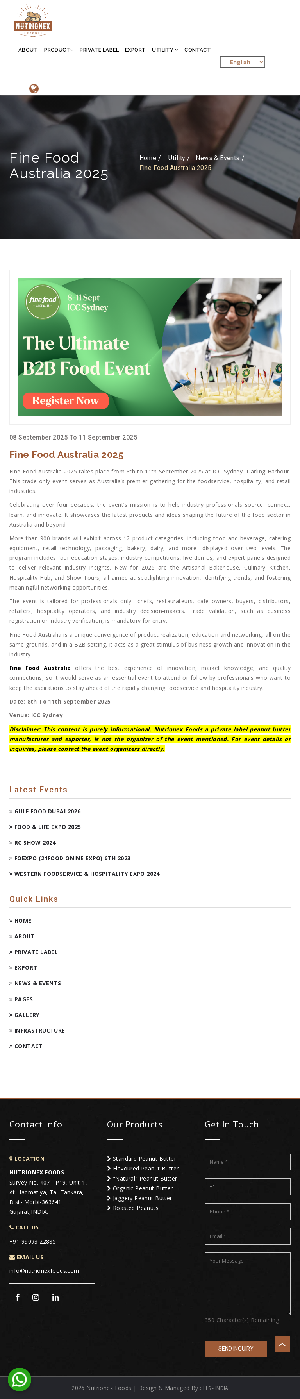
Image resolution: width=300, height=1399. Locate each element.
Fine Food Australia (40, 668)
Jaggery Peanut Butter (139, 1198)
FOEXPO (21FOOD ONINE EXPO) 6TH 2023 (70, 858)
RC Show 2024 (32, 842)
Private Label (99, 50)
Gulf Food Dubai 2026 (44, 811)
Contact (197, 50)
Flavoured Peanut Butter (143, 1168)
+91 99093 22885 (32, 1241)
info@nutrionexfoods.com (44, 1270)
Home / (150, 158)
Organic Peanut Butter (140, 1188)
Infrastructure (37, 1030)
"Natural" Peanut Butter (142, 1178)
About (28, 50)
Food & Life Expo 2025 (45, 827)
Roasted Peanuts (133, 1207)
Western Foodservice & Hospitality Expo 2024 (84, 873)
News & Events (35, 983)
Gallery (24, 1014)
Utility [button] (165, 50)
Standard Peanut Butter (141, 1158)
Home (20, 920)
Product (58, 50)
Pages (21, 999)
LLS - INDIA (216, 1388)
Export (135, 50)
